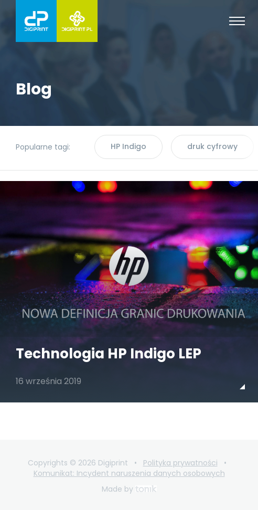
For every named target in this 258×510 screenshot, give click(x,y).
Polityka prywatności (180, 463)
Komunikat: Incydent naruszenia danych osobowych (129, 473)
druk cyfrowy (212, 146)
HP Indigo (128, 146)
